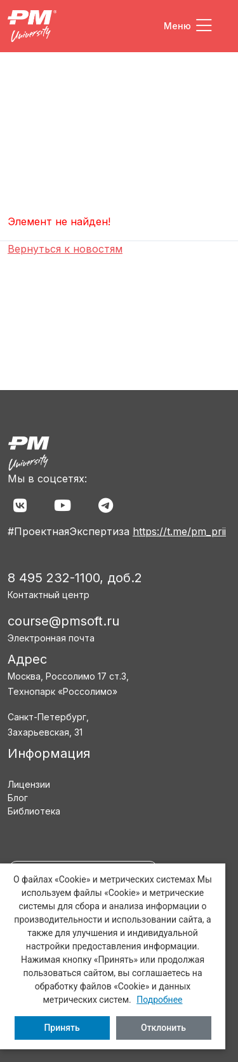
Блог (18, 797)
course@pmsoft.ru (63, 621)
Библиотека (34, 811)
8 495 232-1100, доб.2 (75, 577)
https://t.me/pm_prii (179, 531)
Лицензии (29, 784)
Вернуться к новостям (65, 248)
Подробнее (159, 1000)
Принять (61, 1028)
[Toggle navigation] (187, 26)
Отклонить (163, 1028)
